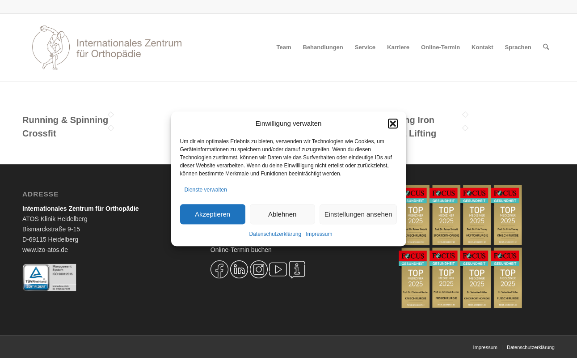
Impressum (319, 234)
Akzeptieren (212, 214)
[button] (392, 123)
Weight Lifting (406, 133)
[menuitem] (284, 47)
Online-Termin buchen (241, 249)
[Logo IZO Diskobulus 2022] (106, 47)
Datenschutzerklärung (275, 234)
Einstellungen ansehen (358, 214)
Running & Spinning (65, 120)
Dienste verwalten (206, 190)
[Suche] (546, 47)
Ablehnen (282, 214)
